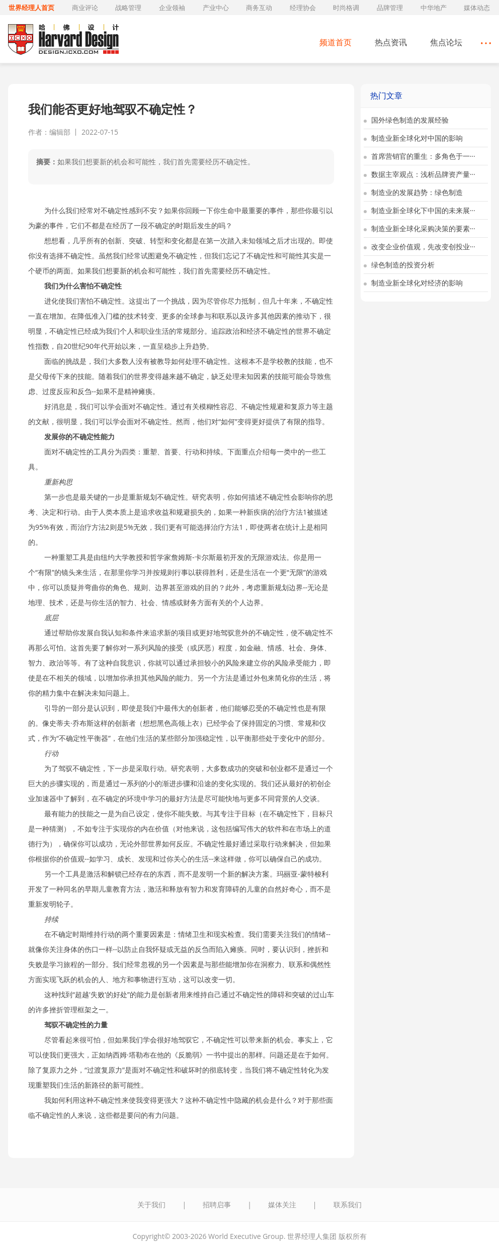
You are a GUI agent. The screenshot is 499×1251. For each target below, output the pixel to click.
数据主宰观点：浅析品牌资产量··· (419, 174)
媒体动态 (477, 7)
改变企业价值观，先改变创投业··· (419, 246)
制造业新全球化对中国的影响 (413, 138)
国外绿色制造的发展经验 (406, 120)
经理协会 (303, 7)
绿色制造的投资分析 (399, 264)
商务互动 (259, 7)
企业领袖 (172, 7)
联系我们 (348, 1204)
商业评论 (85, 7)
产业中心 (216, 7)
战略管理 (128, 7)
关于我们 (151, 1204)
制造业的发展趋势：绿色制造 (413, 192)
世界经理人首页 (31, 7)
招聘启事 (217, 1204)
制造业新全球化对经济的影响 (413, 282)
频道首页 (335, 42)
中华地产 (434, 7)
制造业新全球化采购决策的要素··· (419, 228)
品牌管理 (390, 7)
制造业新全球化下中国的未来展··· (419, 210)
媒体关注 (282, 1204)
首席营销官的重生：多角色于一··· (419, 156)
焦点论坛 (446, 42)
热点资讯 (391, 42)
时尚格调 (346, 7)
